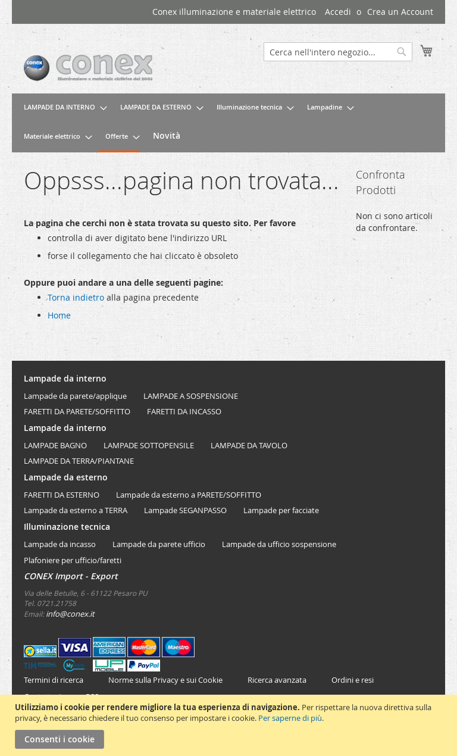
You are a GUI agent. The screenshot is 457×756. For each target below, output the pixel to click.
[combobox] (338, 51)
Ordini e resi (352, 679)
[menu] (228, 122)
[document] (230, 725)
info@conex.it (70, 613)
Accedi (338, 11)
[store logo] (126, 68)
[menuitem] (62, 107)
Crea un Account (400, 11)
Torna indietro (76, 297)
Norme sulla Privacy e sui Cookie (165, 679)
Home (59, 315)
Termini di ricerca (53, 679)
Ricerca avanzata (277, 679)
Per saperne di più (290, 718)
